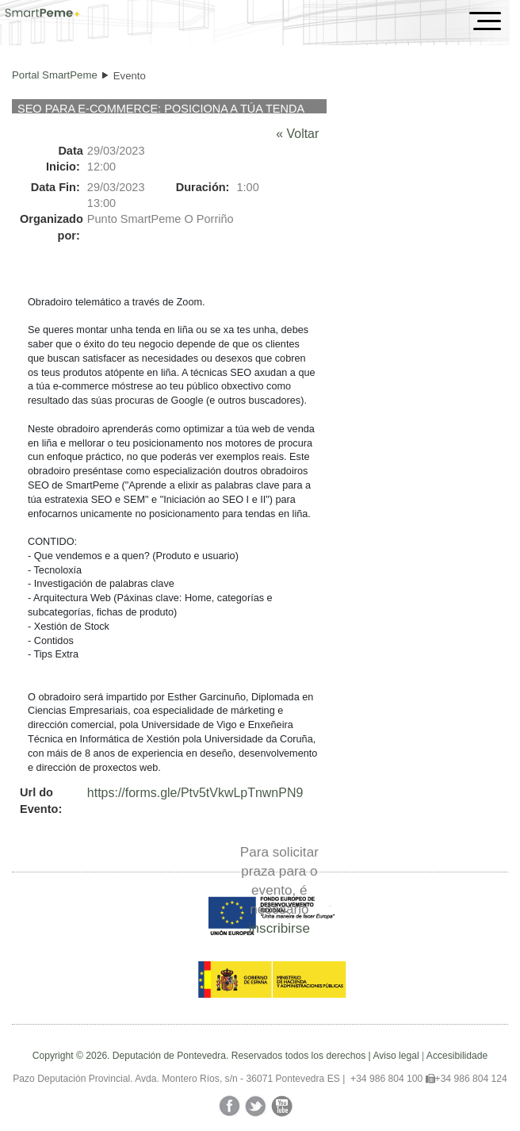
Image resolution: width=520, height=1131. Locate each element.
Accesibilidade (457, 1055)
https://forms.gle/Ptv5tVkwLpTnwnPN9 (195, 792)
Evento (129, 76)
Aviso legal (396, 1055)
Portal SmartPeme (55, 75)
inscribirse (279, 928)
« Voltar (297, 133)
